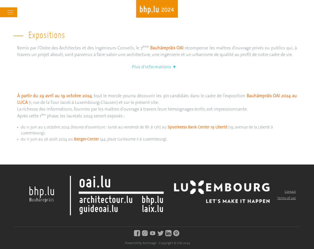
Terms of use (286, 198)
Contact (290, 192)
